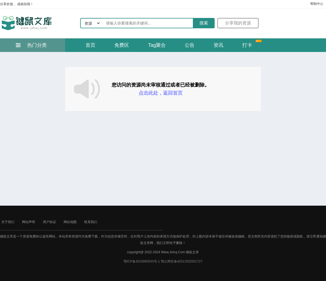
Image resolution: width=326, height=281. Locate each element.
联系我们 (90, 222)
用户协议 (49, 222)
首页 (90, 45)
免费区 (121, 45)
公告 (190, 45)
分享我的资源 (238, 23)
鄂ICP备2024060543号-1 (142, 261)
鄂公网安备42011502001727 (181, 261)
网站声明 (28, 222)
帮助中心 (316, 4)
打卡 (247, 45)
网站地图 (70, 222)
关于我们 (7, 222)
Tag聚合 (157, 45)
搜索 (203, 23)
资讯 (218, 45)
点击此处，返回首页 (161, 93)
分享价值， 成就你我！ (16, 4)
